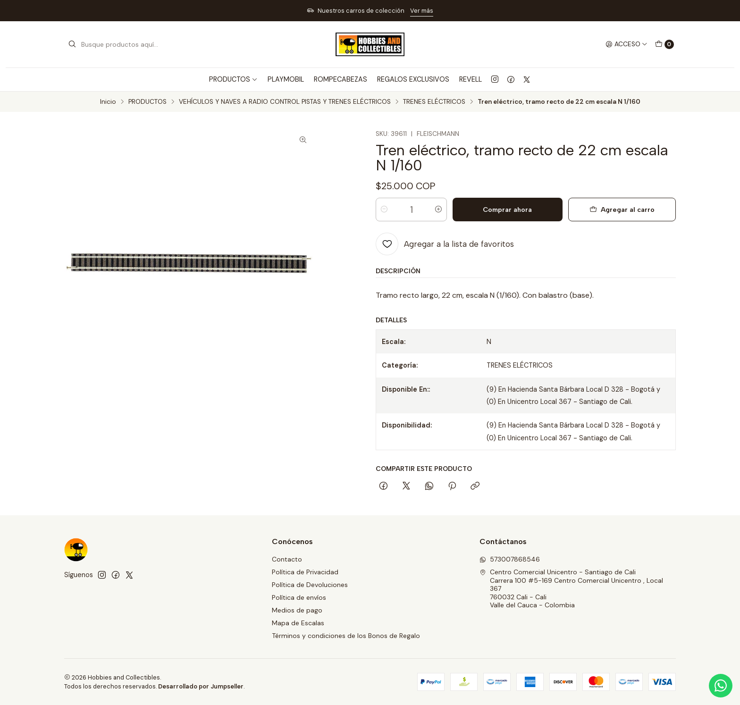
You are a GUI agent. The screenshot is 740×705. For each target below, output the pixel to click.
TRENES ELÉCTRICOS (434, 102)
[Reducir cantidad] (384, 209)
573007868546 (509, 559)
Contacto (287, 559)
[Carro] (664, 44)
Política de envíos (299, 597)
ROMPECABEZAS (340, 79)
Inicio (108, 102)
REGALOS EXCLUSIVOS (413, 79)
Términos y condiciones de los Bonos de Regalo (346, 635)
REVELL (470, 79)
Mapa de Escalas (298, 623)
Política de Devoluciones (310, 584)
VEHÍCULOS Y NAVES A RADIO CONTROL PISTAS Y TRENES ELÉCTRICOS (285, 102)
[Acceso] (626, 44)
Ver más (421, 11)
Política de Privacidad (305, 572)
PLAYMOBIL (286, 79)
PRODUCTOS (147, 102)
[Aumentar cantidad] (438, 209)
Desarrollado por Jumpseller (201, 686)
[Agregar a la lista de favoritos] (445, 244)
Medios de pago (297, 610)
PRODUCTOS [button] (233, 79)
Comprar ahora (507, 209)
